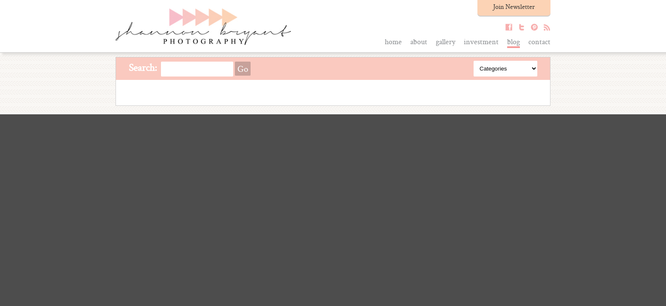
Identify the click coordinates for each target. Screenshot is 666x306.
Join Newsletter (514, 6)
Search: (143, 67)
